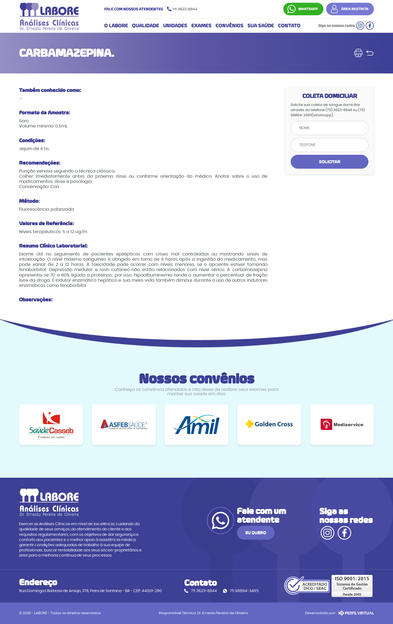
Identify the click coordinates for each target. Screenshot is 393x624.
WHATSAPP (308, 9)
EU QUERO (255, 532)
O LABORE (116, 26)
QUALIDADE (145, 26)
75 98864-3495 (244, 591)
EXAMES (201, 26)
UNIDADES (175, 26)
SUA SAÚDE (261, 26)
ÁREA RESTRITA (354, 9)
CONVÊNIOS (229, 26)
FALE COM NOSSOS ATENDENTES (152, 9)
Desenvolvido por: (339, 613)
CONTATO (289, 26)
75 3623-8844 (204, 591)
